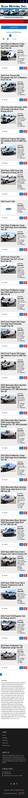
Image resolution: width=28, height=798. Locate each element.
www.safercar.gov (14, 718)
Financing (4, 740)
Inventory (4, 738)
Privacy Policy (6, 745)
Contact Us (5, 743)
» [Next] (17, 35)
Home (3, 735)
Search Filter (14, 27)
